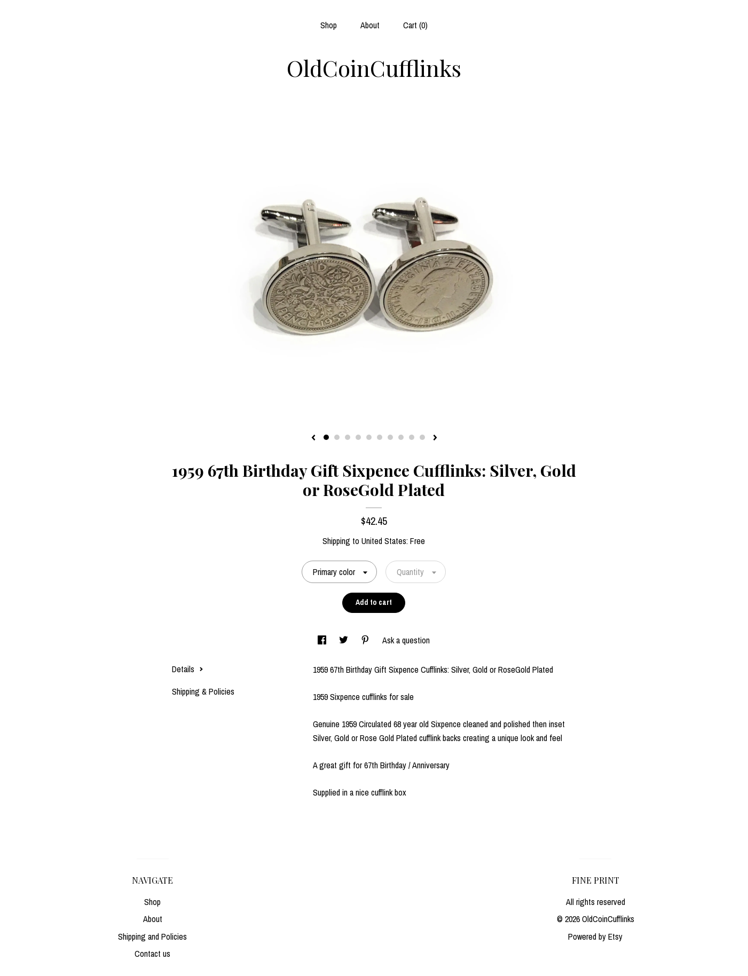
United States (383, 541)
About (370, 25)
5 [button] (369, 437)
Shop (328, 25)
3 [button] (347, 437)
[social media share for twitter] (344, 640)
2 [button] (337, 437)
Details (187, 669)
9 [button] (411, 437)
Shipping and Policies (152, 936)
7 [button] (390, 437)
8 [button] (401, 437)
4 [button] (358, 437)
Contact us (152, 953)
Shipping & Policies (203, 691)
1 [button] (326, 437)
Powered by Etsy (595, 936)
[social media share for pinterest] (366, 640)
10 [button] (422, 437)
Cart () (415, 25)
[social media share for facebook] (323, 640)
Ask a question (406, 640)
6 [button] (379, 437)
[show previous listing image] (313, 438)
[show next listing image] (435, 438)
